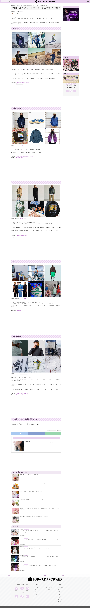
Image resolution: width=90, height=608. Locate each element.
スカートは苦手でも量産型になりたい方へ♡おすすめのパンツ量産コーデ (33, 516)
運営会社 (59, 596)
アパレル (21, 11)
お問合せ (59, 597)
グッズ (36, 592)
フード (36, 591)
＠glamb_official (23, 65)
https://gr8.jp (19, 310)
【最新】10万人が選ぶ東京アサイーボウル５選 (28, 474)
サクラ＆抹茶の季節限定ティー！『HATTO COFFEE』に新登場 (31, 499)
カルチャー (37, 594)
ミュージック (27, 529)
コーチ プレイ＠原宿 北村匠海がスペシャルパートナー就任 (30, 491)
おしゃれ (50, 430)
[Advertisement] (24, 462)
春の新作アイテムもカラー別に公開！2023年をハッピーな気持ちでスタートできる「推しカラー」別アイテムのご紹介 (39, 509)
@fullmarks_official (23, 373)
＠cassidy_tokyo (23, 145)
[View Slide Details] (71, 20)
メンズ (59, 430)
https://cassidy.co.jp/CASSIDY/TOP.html (25, 156)
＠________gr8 (23, 298)
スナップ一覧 (60, 587)
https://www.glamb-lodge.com (23, 82)
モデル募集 (60, 601)
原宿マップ (60, 589)
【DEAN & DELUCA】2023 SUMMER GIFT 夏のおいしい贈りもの (32, 483)
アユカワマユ (16, 13)
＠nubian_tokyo (23, 218)
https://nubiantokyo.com (22, 235)
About (59, 594)
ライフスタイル (48, 587)
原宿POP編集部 (22, 535)
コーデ (55, 430)
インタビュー (48, 589)
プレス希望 (60, 599)
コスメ (36, 589)
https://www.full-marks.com (22, 393)
